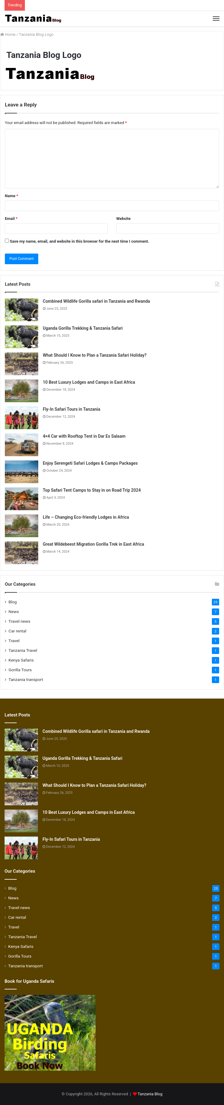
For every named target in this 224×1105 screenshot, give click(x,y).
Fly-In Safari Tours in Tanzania (71, 409)
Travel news (19, 621)
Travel (13, 640)
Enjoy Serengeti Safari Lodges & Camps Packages (90, 463)
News (13, 611)
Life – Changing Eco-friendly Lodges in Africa (86, 517)
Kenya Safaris (21, 660)
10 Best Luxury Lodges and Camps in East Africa (89, 382)
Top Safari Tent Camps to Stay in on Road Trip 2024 (92, 490)
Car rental (17, 630)
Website (123, 218)
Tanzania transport (25, 679)
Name (11, 196)
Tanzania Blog (150, 1094)
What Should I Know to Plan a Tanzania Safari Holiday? (95, 355)
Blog (12, 601)
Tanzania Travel (22, 650)
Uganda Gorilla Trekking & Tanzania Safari (83, 328)
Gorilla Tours (20, 669)
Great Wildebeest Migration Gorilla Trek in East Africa (93, 544)
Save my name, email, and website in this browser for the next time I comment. (79, 241)
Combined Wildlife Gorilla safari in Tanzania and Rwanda (96, 301)
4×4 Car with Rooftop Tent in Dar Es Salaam (84, 436)
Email (11, 218)
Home (7, 34)
